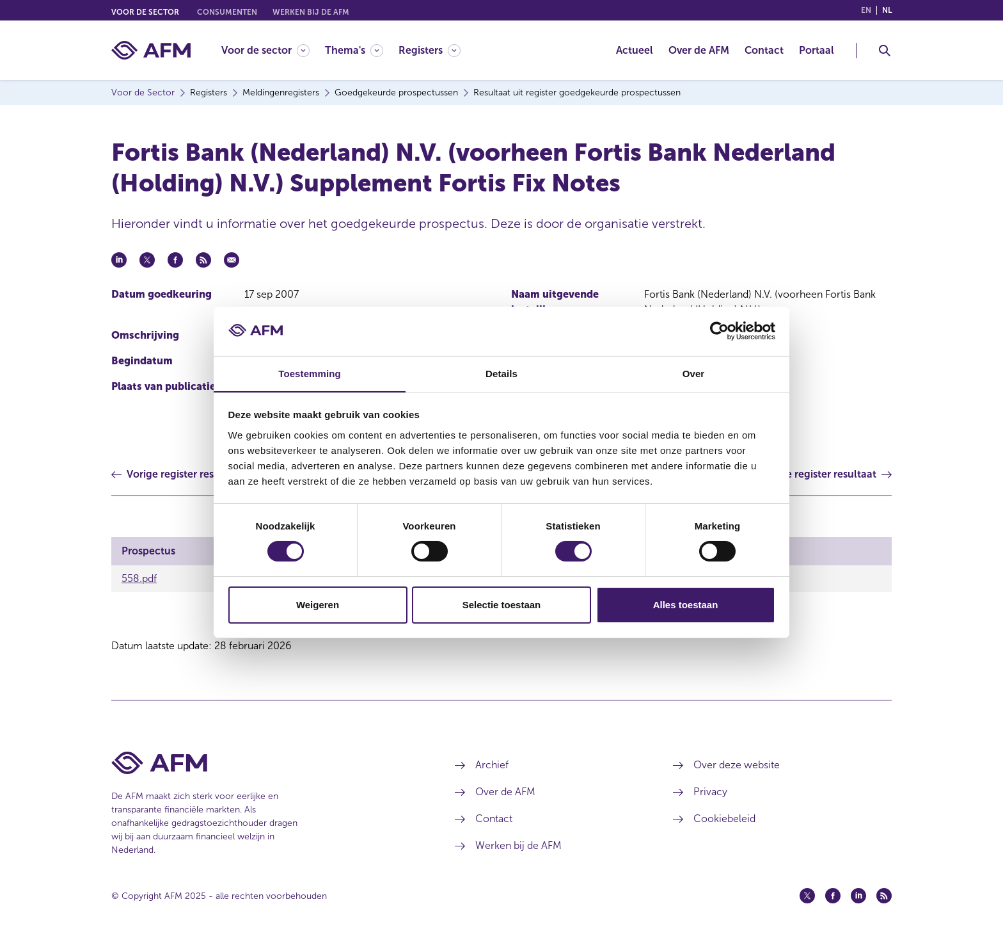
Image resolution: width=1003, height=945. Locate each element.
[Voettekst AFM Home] (263, 763)
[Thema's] (354, 50)
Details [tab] (501, 373)
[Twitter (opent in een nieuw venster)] (807, 895)
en (866, 10)
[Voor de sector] (265, 50)
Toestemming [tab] (309, 373)
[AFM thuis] (151, 50)
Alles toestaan (685, 604)
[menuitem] (273, 50)
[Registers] (430, 50)
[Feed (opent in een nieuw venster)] (884, 895)
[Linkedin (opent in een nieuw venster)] (858, 895)
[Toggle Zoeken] (884, 50)
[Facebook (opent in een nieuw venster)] (833, 895)
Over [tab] (694, 373)
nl (887, 10)
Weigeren (317, 604)
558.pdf (139, 578)
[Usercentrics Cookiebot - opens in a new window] (719, 331)
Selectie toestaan (501, 604)
